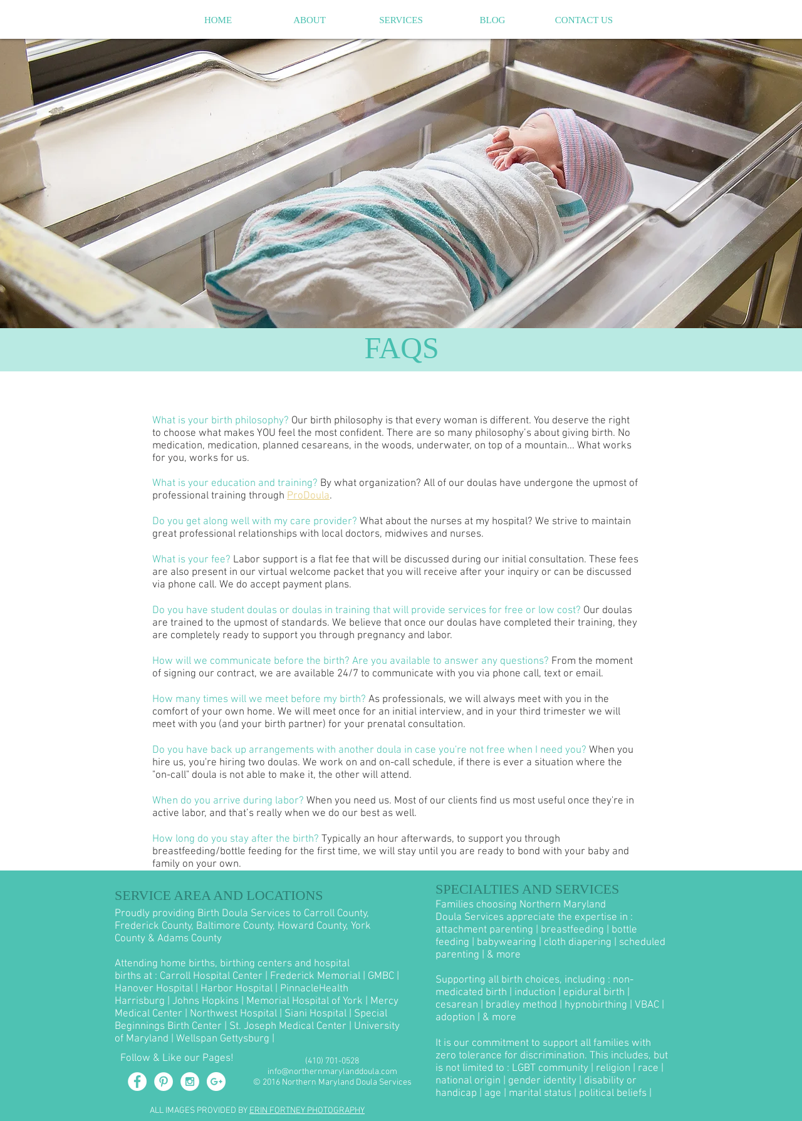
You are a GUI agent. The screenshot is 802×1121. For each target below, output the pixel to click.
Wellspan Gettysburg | (225, 1039)
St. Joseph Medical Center (287, 1026)
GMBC (381, 976)
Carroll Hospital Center (211, 976)
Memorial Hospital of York (304, 1001)
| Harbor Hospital (234, 989)
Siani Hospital (315, 1014)
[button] (309, 20)
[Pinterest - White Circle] (163, 1081)
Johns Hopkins (205, 1001)
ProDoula (308, 496)
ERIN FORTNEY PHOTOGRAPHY (307, 1110)
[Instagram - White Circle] (189, 1081)
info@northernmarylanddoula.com (332, 1072)
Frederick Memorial (315, 976)
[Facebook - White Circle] (137, 1081)
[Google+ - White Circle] (216, 1081)
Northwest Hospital (233, 1014)
